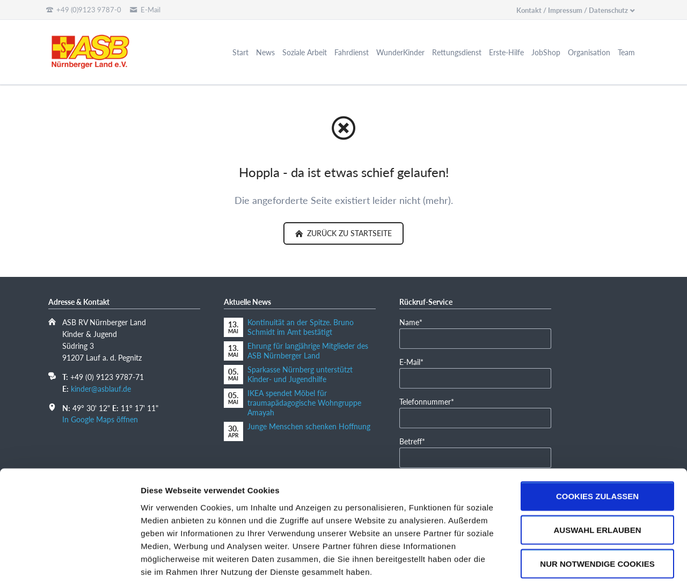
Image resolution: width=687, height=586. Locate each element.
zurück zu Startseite (348, 233)
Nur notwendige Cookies (597, 513)
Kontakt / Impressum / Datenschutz (572, 10)
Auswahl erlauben (597, 479)
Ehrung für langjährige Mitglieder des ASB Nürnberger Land (307, 350)
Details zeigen (571, 564)
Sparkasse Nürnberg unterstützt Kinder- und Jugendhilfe (300, 374)
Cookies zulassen (597, 445)
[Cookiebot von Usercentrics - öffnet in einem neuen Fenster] (69, 565)
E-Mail (415, 361)
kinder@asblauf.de (101, 388)
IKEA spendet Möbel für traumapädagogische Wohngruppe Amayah (304, 403)
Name (415, 322)
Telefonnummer (426, 401)
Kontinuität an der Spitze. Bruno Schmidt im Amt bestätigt (300, 327)
